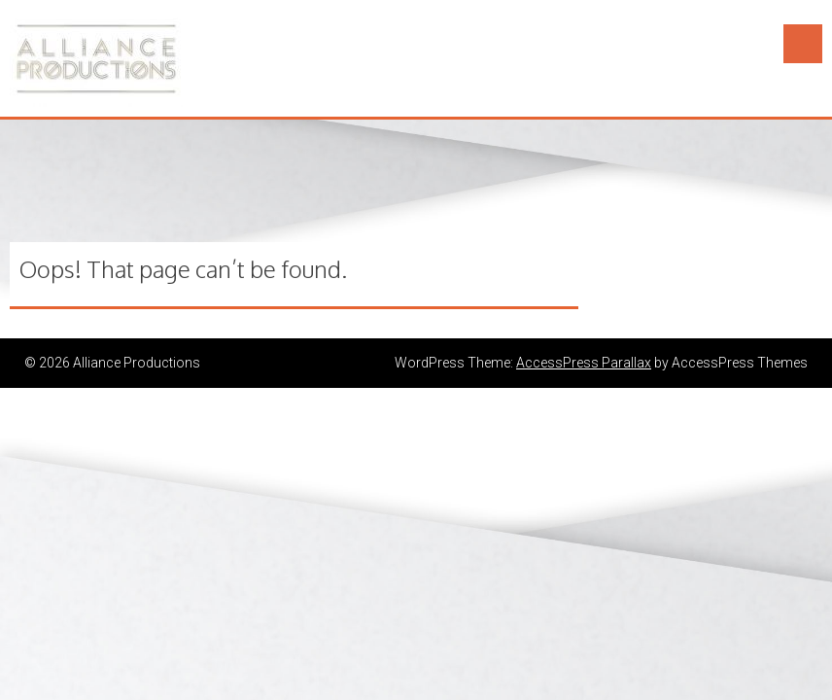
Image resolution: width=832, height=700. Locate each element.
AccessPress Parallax (583, 362)
